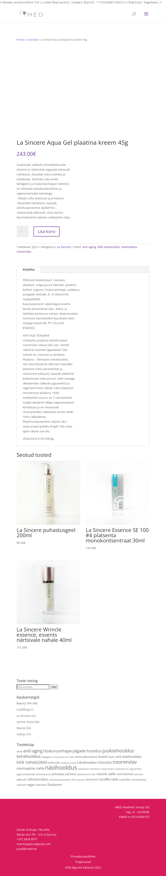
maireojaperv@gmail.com (34, 844)
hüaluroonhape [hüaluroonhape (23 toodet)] (57, 751)
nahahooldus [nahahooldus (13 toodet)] (87, 762)
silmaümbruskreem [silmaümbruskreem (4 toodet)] (60, 779)
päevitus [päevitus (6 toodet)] (70, 774)
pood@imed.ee (27, 849)
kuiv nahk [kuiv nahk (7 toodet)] (115, 757)
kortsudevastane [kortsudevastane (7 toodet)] (86, 757)
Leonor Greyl (25, 722)
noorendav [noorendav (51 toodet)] (125, 761)
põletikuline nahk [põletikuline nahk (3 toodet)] (86, 774)
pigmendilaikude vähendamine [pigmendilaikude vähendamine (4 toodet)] (34, 774)
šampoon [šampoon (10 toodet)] (54, 784)
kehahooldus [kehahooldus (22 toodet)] (29, 756)
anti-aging (89, 247)
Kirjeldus (29, 269)
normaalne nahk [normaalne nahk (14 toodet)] (30, 768)
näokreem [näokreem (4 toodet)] (83, 768)
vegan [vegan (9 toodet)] (31, 784)
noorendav (24, 251)
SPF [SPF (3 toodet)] (73, 779)
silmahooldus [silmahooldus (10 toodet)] (38, 779)
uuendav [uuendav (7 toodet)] (125, 779)
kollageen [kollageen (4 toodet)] (46, 756)
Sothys (21, 734)
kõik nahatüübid (109, 247)
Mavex (21, 728)
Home (20, 39)
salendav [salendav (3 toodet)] (138, 774)
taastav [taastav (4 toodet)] (80, 779)
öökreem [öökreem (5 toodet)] (41, 785)
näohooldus (129, 247)
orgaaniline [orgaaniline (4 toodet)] (135, 768)
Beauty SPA (24, 703)
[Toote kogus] (23, 231)
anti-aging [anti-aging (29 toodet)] (32, 751)
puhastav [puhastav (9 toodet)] (58, 774)
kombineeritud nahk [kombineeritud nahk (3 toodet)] (63, 757)
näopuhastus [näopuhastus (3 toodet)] (108, 768)
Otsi (54, 687)
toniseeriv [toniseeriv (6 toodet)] (92, 779)
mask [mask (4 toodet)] (73, 762)
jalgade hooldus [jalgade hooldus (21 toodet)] (87, 751)
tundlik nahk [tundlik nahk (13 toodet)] (108, 779)
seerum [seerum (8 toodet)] (22, 779)
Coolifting (23, 709)
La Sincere (32, 39)
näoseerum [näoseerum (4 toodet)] (122, 768)
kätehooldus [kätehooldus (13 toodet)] (132, 756)
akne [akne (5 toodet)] (19, 751)
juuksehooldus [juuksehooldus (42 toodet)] (118, 750)
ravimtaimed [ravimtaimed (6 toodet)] (124, 774)
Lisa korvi (46, 231)
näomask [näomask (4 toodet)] (95, 768)
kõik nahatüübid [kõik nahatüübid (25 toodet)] (32, 762)
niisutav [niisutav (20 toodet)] (105, 762)
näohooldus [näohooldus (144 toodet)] (61, 767)
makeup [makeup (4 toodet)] (64, 762)
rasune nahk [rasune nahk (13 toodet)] (106, 773)
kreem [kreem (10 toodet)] (103, 756)
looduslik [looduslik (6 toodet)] (53, 762)
